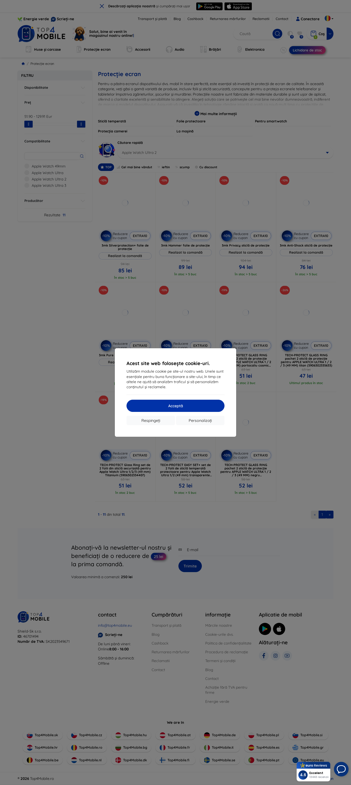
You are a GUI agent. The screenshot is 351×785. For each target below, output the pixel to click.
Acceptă (175, 405)
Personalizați (200, 420)
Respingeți (150, 420)
